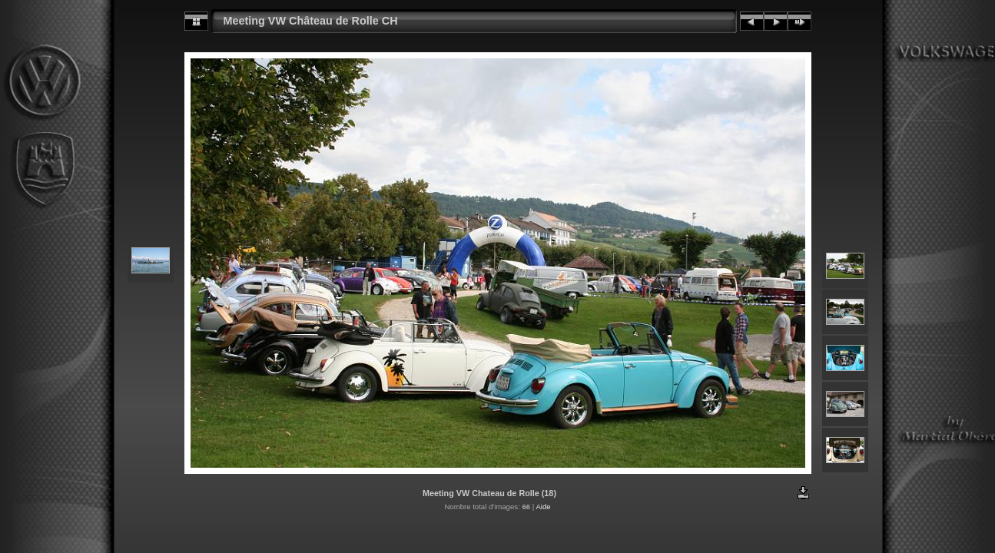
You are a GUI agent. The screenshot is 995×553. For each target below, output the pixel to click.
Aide (543, 506)
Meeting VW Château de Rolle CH (311, 21)
